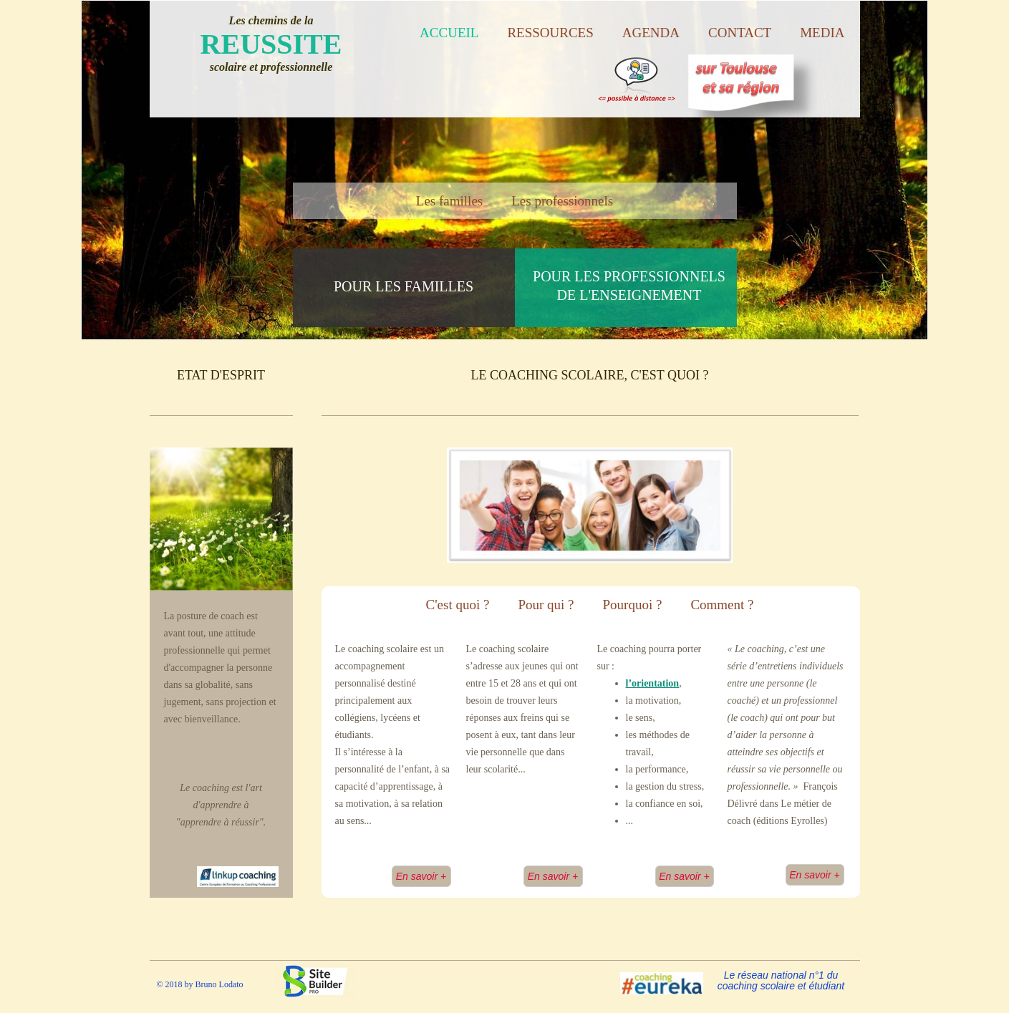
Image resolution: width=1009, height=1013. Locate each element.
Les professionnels (562, 200)
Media (822, 32)
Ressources (550, 32)
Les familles (449, 200)
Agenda (651, 32)
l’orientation (653, 683)
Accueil (449, 32)
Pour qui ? (546, 604)
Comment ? (721, 604)
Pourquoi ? (632, 604)
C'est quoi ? (457, 604)
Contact (739, 32)
